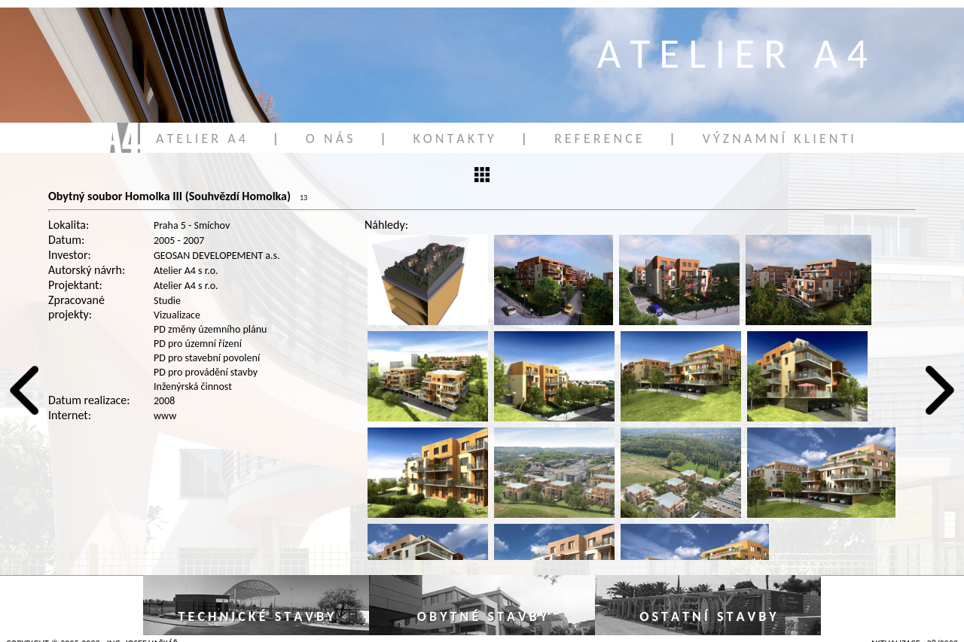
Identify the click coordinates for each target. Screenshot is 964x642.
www (165, 415)
